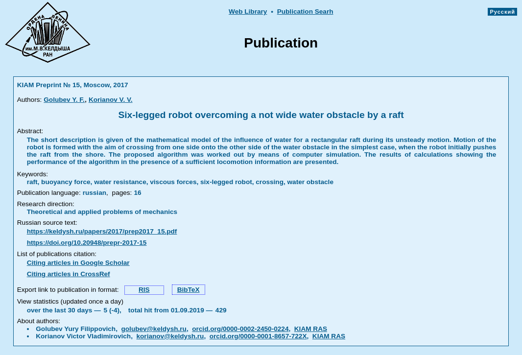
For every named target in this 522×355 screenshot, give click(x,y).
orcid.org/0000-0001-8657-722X (258, 336)
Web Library (248, 11)
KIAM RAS (310, 328)
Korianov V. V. (111, 99)
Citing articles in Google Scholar (78, 262)
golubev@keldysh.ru (154, 328)
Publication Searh (305, 11)
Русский (502, 12)
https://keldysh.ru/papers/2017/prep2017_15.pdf (102, 231)
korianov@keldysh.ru (170, 336)
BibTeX (188, 289)
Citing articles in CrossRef (68, 274)
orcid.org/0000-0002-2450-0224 (240, 328)
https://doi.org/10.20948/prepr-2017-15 (87, 242)
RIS (144, 289)
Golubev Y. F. (64, 99)
